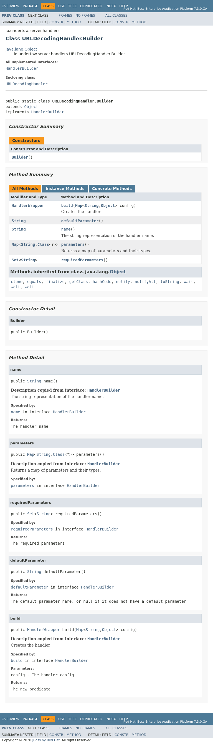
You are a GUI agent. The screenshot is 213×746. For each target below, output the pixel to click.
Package (30, 6)
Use (61, 6)
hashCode (102, 281)
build (67, 205)
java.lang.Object (21, 49)
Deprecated (91, 6)
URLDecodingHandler (27, 84)
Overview (10, 6)
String (92, 205)
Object (31, 106)
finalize (55, 281)
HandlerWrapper (28, 205)
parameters (73, 244)
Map (78, 205)
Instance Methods (64, 188)
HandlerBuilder (22, 68)
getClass (78, 281)
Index (111, 6)
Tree (72, 6)
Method (74, 22)
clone (16, 281)
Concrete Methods (112, 188)
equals (34, 281)
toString (170, 281)
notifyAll (145, 281)
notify (123, 281)
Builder (20, 157)
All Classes (116, 15)
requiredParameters (82, 260)
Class (43, 244)
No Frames (85, 15)
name (66, 229)
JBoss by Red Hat (46, 740)
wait (188, 281)
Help (123, 6)
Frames (65, 15)
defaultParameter (80, 221)
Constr (56, 22)
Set (15, 260)
